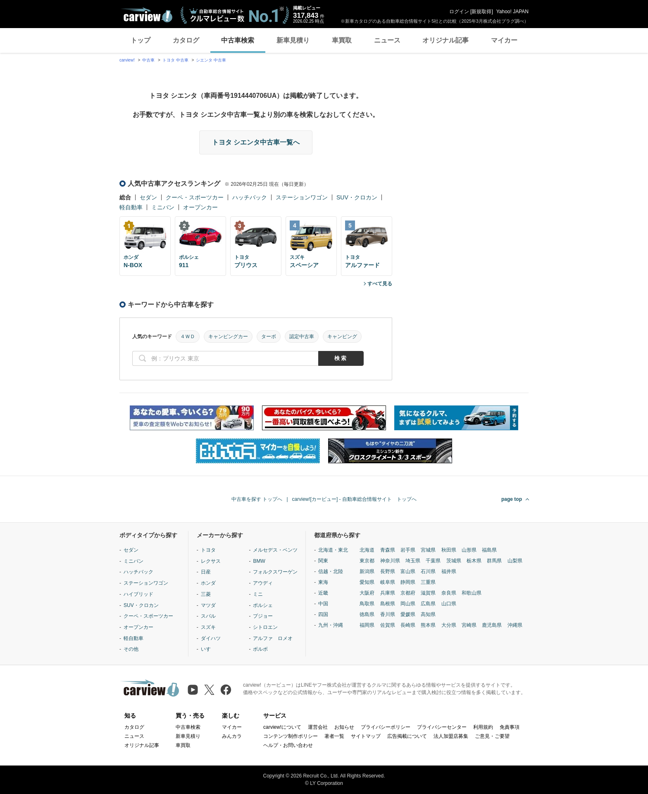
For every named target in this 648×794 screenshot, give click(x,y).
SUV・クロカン (356, 197)
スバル (208, 616)
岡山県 (407, 604)
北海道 (367, 550)
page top (511, 499)
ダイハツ (211, 638)
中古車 (148, 60)
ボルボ (260, 649)
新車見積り (293, 40)
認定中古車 (301, 336)
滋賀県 (428, 593)
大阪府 (367, 593)
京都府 (407, 593)
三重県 (428, 582)
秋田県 (448, 550)
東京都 (367, 561)
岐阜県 (387, 582)
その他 (131, 649)
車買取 (342, 40)
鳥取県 (367, 604)
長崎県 (407, 625)
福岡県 (367, 625)
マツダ (208, 605)
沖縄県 (514, 625)
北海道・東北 (333, 550)
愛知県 (367, 582)
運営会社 (318, 727)
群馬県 (494, 561)
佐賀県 (387, 625)
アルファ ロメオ (273, 638)
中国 (323, 604)
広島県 (428, 604)
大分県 (448, 625)
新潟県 (367, 571)
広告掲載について (407, 736)
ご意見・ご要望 (492, 736)
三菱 (206, 594)
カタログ (186, 40)
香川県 (387, 614)
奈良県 (448, 593)
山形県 (469, 550)
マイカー (504, 40)
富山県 (407, 571)
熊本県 (428, 625)
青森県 (387, 550)
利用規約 (483, 727)
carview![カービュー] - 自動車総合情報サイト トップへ (354, 499)
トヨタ (208, 550)
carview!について (282, 727)
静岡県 (407, 582)
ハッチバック (249, 197)
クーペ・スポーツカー (195, 197)
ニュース (387, 40)
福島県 (489, 550)
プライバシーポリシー (385, 727)
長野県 (387, 571)
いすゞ (208, 649)
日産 (206, 572)
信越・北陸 (330, 571)
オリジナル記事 (445, 40)
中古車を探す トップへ (256, 499)
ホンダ (208, 583)
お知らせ (344, 727)
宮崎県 (469, 625)
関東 (323, 561)
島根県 (387, 604)
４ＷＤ (187, 336)
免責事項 (509, 727)
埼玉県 (412, 561)
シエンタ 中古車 (211, 60)
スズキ (208, 627)
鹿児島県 (492, 625)
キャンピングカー (228, 336)
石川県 (428, 571)
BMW (259, 561)
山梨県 (514, 561)
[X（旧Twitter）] (209, 690)
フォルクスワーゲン (275, 572)
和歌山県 (471, 593)
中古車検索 (237, 40)
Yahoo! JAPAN (512, 11)
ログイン (459, 11)
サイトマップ (366, 736)
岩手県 (407, 550)
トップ (140, 40)
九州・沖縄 (330, 625)
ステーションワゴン (302, 197)
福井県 (448, 571)
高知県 (428, 614)
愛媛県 (407, 614)
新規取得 (481, 11)
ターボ (268, 336)
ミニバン (162, 207)
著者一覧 (334, 736)
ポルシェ (263, 605)
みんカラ (232, 736)
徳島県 (367, 614)
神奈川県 (390, 561)
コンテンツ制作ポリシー (290, 736)
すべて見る (379, 284)
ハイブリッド (138, 594)
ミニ (258, 594)
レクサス (211, 561)
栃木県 (474, 561)
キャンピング (342, 336)
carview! (127, 60)
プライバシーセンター (442, 727)
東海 (323, 582)
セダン (148, 197)
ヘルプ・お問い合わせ (288, 745)
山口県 (448, 604)
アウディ (263, 583)
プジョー (263, 616)
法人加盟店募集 (451, 736)
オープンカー (200, 207)
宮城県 (428, 550)
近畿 (323, 593)
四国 (323, 614)
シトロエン (265, 627)
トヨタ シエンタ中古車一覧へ (256, 142)
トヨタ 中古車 (175, 60)
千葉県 (433, 561)
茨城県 (453, 561)
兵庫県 (387, 593)
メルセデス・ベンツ (275, 550)
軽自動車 (131, 207)
